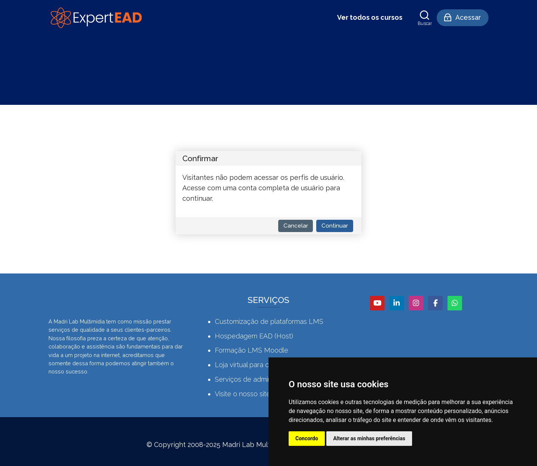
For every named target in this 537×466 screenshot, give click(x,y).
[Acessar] (463, 17)
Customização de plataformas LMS (269, 321)
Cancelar (295, 225)
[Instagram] (416, 303)
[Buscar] (425, 18)
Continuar (334, 225)
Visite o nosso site (242, 394)
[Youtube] (377, 303)
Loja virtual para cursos (250, 365)
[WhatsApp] (455, 303)
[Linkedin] (396, 303)
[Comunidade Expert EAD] (95, 17)
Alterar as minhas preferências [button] (369, 438)
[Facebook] (435, 303)
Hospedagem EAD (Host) (254, 336)
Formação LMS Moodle (251, 350)
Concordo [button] (306, 438)
